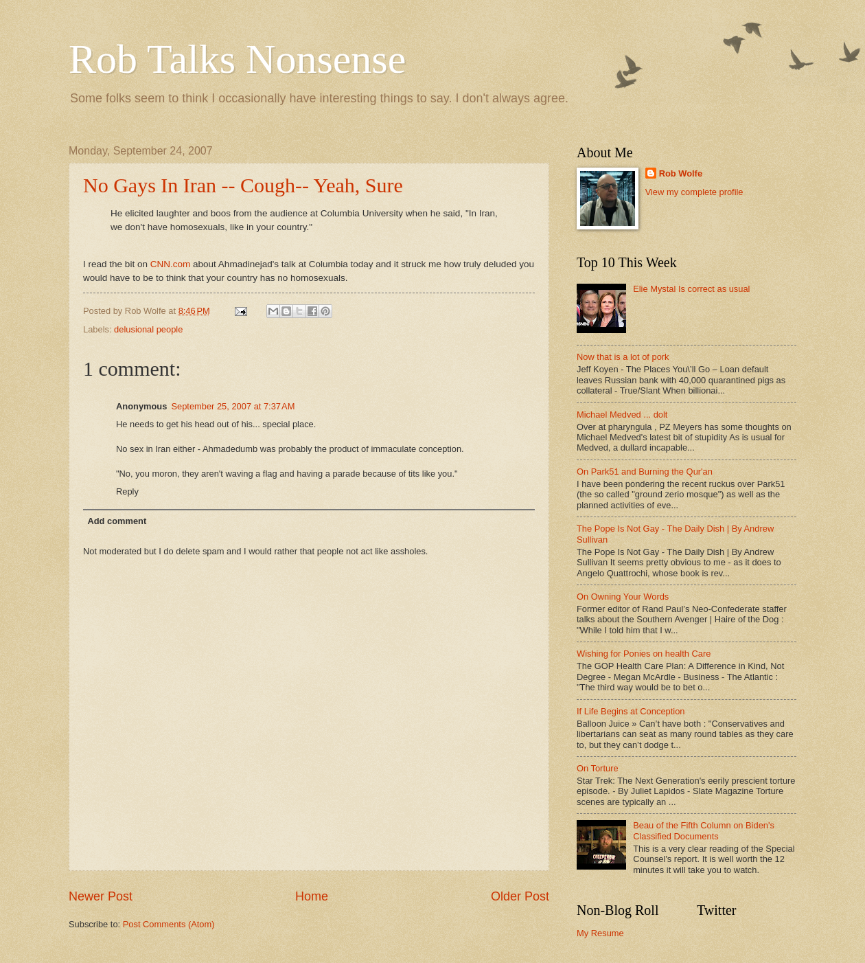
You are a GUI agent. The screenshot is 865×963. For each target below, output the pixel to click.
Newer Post (100, 896)
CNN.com (170, 264)
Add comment (116, 521)
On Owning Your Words (623, 596)
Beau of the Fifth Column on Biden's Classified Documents (703, 830)
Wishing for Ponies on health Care (644, 653)
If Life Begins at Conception (630, 711)
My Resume (600, 933)
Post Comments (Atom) (169, 924)
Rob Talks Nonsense (237, 59)
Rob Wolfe (680, 173)
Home (311, 896)
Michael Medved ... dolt (622, 414)
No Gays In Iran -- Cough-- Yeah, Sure (243, 185)
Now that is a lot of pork (623, 357)
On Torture (598, 768)
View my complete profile (694, 192)
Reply (127, 491)
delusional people (148, 329)
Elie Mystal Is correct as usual (691, 289)
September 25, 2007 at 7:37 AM (233, 406)
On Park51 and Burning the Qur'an (645, 471)
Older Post (520, 896)
